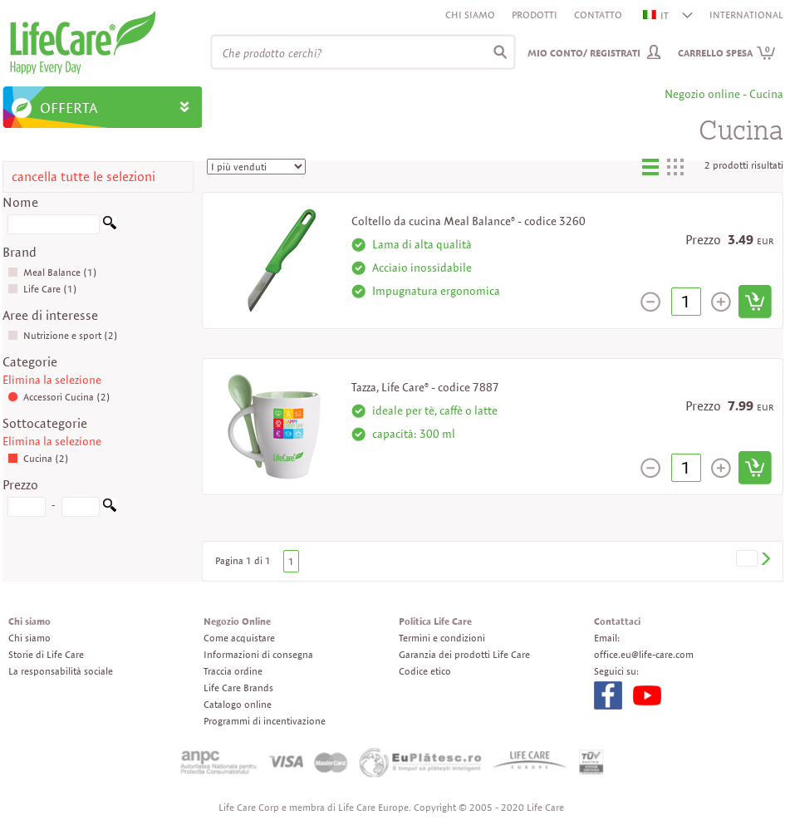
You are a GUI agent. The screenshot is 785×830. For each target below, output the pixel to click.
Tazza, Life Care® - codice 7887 (425, 387)
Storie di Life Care (46, 654)
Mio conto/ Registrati (583, 53)
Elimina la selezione (51, 379)
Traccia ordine (233, 671)
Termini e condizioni (442, 637)
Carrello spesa (727, 53)
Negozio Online (237, 621)
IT (656, 15)
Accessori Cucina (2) (58, 396)
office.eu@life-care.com (644, 654)
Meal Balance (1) (52, 272)
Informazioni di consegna (258, 654)
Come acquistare (239, 637)
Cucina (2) (38, 458)
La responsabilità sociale (60, 671)
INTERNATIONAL (746, 14)
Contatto (598, 14)
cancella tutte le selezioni (83, 176)
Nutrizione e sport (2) (62, 335)
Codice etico (425, 671)
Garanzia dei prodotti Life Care (464, 654)
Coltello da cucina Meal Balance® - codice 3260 (468, 221)
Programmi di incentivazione (265, 721)
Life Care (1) (42, 288)
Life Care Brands (238, 687)
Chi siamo (470, 14)
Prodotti (534, 14)
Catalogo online (238, 704)
